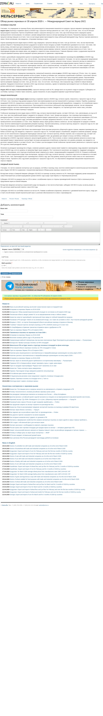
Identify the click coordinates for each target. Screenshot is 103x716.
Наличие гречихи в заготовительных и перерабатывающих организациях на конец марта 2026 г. (41, 355)
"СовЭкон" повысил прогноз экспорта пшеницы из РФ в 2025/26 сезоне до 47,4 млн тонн (39, 325)
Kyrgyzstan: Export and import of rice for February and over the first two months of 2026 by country (41, 453)
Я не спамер (6, 277)
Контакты (92, 4)
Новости (20, 3)
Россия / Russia (14, 198)
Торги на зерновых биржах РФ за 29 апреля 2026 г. (26, 350)
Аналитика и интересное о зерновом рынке (20, 386)
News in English (8, 443)
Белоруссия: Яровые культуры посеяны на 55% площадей (29, 342)
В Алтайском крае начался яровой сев (22, 373)
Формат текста (7, 249)
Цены (29, 3)
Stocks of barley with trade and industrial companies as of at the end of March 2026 (36, 461)
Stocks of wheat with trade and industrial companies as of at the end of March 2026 (36, 482)
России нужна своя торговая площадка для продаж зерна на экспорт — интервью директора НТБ (42, 427)
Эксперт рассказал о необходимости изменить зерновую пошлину (32, 425)
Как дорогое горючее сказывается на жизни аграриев (27, 415)
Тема (2, 214)
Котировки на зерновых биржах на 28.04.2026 (25, 358)
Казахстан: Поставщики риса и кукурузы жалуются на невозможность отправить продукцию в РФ (42, 389)
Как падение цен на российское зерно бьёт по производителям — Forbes (34, 412)
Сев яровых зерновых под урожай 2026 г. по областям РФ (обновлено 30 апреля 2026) (32, 296)
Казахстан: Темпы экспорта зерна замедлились (25, 368)
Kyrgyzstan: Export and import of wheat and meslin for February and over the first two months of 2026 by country (45, 492)
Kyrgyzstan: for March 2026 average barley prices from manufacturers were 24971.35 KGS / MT (40, 474)
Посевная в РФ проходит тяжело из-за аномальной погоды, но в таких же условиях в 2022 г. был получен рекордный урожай (51, 320)
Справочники (40, 3)
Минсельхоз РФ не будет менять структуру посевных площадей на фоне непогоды (39, 345)
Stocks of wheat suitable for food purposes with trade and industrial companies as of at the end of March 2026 (44, 479)
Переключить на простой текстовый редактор (16, 246)
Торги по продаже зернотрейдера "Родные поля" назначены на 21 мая (33, 366)
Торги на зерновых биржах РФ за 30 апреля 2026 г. (26, 330)
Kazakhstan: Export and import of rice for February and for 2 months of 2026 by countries (38, 469)
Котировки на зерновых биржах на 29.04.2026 (25, 335)
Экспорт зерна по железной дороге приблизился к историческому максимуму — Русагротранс (41, 360)
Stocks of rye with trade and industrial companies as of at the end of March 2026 (35, 459)
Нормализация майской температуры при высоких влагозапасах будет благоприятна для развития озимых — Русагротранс (51, 340)
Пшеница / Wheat (27, 198)
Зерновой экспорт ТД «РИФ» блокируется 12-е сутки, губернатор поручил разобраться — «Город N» (43, 399)
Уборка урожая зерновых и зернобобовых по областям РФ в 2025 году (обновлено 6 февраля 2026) (36, 298)
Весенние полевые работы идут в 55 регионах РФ (26, 337)
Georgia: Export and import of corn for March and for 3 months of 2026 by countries (36, 494)
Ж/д (71, 3)
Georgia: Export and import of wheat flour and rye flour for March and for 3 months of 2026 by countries (42, 484)
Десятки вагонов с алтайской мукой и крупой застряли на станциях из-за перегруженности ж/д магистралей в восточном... (50, 397)
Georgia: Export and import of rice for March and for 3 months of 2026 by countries (36, 487)
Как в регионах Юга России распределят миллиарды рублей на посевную (34, 438)
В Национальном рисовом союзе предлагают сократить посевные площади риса (36, 376)
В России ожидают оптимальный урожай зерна (25, 435)
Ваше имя (4, 208)
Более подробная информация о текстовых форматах (79, 249)
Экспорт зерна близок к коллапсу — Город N (24, 410)
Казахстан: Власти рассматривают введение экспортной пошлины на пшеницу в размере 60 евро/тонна (44, 407)
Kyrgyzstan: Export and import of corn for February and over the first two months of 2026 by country (41, 451)
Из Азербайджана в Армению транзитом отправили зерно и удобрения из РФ (35, 327)
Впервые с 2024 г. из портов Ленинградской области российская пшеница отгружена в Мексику (41, 322)
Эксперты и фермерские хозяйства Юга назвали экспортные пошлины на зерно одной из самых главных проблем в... (49, 420)
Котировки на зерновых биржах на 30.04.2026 (25, 309)
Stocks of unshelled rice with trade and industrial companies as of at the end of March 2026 (38, 446)
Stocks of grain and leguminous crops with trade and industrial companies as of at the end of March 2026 (43, 477)
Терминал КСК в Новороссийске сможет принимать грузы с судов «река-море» (36, 363)
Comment (4, 220)
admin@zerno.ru (44, 505)
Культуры (63, 3)
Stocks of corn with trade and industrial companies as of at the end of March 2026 (35, 464)
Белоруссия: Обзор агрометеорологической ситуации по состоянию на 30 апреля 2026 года (40, 312)
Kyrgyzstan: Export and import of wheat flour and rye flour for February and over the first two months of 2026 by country (47, 489)
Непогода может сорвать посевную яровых (24, 381)
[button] (5, 223)
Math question (7, 263)
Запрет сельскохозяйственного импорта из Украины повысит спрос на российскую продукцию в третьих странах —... (48, 430)
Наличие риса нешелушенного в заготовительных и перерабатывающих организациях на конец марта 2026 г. (46, 353)
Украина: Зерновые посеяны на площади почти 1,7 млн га (29, 378)
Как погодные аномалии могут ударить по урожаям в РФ (28, 417)
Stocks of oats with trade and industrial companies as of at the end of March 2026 (35, 456)
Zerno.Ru (5, 505)
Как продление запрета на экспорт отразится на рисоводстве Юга (31, 404)
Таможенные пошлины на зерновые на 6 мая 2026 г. (28, 332)
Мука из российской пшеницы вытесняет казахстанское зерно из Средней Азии (36, 307)
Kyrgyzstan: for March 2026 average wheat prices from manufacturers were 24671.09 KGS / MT (40, 471)
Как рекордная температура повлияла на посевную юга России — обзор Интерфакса (38, 394)
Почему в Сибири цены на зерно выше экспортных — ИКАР (29, 433)
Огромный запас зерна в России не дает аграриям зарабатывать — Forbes (34, 402)
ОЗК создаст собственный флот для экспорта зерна (27, 422)
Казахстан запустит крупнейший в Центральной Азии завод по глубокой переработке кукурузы (41, 317)
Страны (51, 3)
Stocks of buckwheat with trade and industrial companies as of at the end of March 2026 (37, 448)
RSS (81, 4)
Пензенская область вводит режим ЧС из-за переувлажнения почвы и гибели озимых (38, 314)
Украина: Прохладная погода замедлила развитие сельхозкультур (32, 371)
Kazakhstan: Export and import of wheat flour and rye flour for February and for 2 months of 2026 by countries (44, 466)
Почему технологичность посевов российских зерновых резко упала (32, 392)
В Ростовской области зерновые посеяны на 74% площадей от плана (33, 348)
